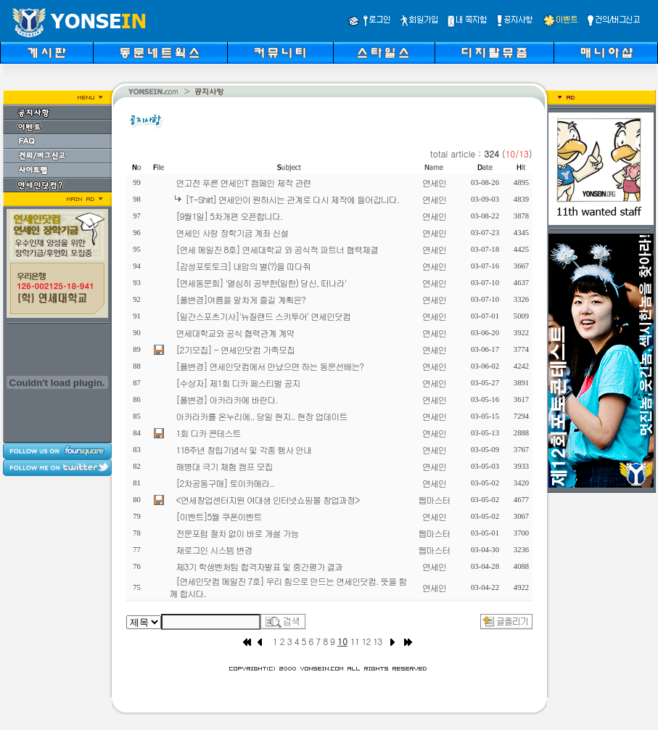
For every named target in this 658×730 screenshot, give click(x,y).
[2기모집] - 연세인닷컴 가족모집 (235, 349)
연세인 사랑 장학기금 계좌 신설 (232, 232)
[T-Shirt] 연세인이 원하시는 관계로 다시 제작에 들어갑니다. (293, 199)
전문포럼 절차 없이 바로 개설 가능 (237, 533)
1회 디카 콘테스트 (208, 433)
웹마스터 (435, 499)
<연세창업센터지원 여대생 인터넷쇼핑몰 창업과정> (268, 499)
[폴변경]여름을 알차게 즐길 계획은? (241, 299)
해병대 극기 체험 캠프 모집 (224, 466)
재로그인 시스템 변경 (214, 550)
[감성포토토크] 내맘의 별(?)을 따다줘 (243, 266)
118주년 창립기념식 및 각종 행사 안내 (244, 449)
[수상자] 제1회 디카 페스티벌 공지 (238, 383)
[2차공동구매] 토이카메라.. (225, 483)
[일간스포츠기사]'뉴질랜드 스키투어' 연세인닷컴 (263, 316)
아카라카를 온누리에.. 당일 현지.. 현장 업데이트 (261, 416)
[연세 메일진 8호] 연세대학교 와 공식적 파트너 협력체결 (277, 249)
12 (366, 641)
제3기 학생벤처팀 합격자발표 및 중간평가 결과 (259, 566)
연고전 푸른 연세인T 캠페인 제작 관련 (243, 182)
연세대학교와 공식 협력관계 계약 (235, 333)
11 (354, 641)
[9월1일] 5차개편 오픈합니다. (229, 216)
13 (377, 641)
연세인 (434, 182)
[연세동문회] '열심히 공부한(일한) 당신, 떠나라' (261, 282)
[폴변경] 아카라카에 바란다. (227, 399)
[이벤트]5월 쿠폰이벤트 (219, 516)
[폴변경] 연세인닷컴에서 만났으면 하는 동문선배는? (270, 366)
